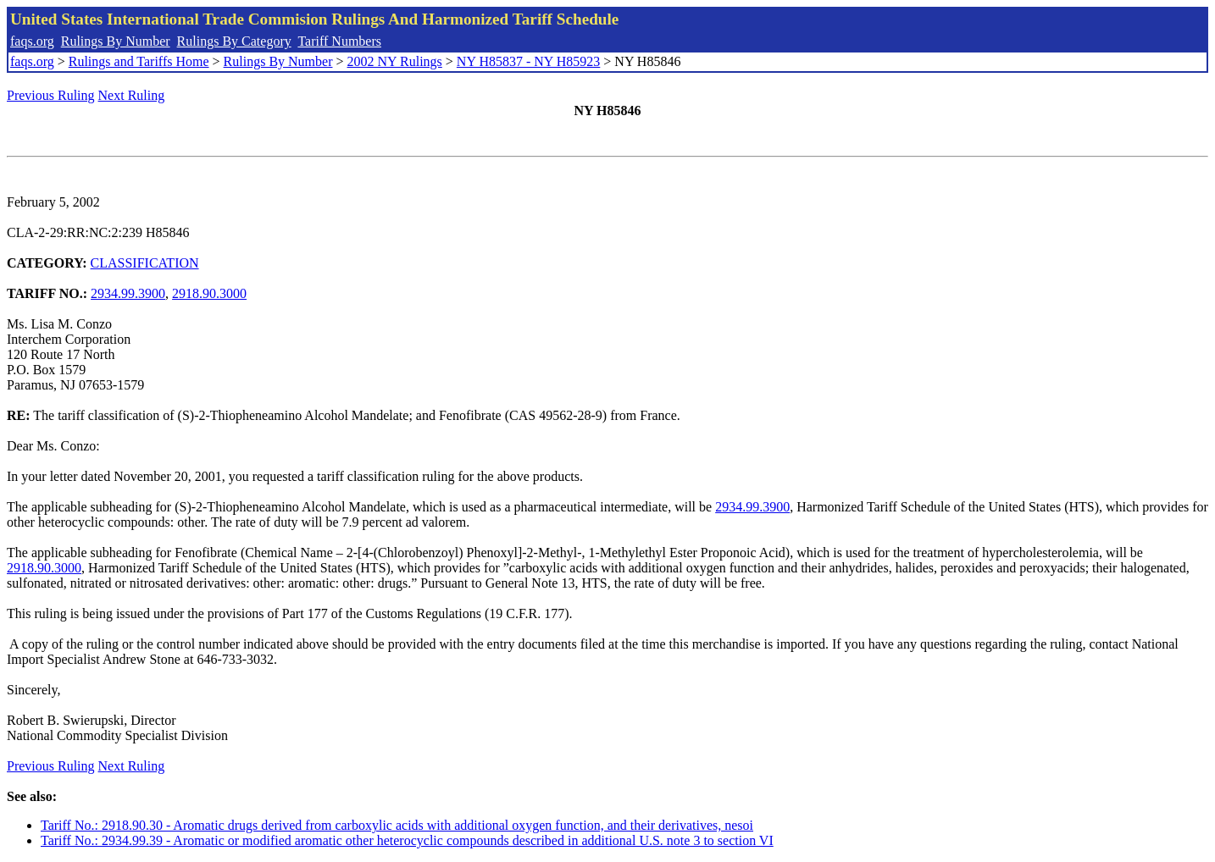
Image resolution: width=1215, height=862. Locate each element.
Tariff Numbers (339, 41)
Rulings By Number (115, 41)
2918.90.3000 (209, 293)
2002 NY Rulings (394, 61)
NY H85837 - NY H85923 (528, 61)
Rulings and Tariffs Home (139, 61)
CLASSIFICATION (145, 263)
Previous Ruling (51, 95)
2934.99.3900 (128, 293)
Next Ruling (131, 95)
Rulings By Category (234, 41)
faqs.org (32, 41)
